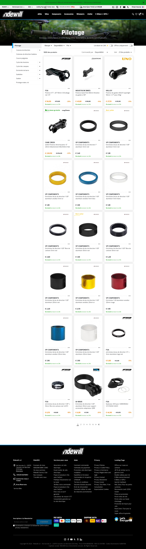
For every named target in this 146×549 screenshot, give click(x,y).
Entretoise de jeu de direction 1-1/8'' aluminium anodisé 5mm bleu (87, 198)
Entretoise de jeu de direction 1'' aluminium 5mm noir (86, 146)
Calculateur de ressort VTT (63, 497)
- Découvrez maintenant (92, 2)
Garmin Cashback (120, 482)
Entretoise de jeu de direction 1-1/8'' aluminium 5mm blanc (118, 198)
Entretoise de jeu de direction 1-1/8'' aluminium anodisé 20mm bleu (57, 353)
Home (67, 28)
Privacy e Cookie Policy (102, 468)
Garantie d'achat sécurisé (82, 485)
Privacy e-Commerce (101, 470)
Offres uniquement (121, 46)
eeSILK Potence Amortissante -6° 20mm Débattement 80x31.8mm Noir (57, 146)
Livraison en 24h (100, 46)
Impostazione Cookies (101, 489)
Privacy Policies (99, 465)
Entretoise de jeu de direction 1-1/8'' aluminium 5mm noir (118, 146)
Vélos (47, 14)
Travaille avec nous (40, 477)
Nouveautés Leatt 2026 (123, 489)
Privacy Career (99, 482)
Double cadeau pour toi (122, 475)
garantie (56, 494)
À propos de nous (39, 465)
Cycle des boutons (22, 62)
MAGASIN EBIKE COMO (40, 468)
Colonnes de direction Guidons (26, 54)
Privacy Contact (99, 477)
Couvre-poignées (22, 58)
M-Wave (79, 402)
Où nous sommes (39, 470)
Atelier (89, 14)
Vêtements (80, 14)
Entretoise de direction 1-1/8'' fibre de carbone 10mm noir (118, 249)
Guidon (18, 78)
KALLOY (109, 91)
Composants (56, 14)
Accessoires (69, 14)
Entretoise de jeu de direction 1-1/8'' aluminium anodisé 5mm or (57, 198)
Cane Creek (50, 142)
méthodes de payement (82, 468)
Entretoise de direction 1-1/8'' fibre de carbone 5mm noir (57, 249)
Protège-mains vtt (22, 83)
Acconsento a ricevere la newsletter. (32, 527)
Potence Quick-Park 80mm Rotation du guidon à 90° (87, 94)
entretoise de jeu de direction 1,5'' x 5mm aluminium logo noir (117, 353)
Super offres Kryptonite (122, 513)
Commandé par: (87, 52)
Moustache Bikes (83, 91)
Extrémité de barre (22, 70)
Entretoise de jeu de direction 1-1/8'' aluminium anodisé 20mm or (87, 301)
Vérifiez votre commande (62, 485)
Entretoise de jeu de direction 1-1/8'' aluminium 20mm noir (57, 301)
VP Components (82, 142)
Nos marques (37, 475)
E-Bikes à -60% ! (102, 14)
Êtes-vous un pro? (60, 492)
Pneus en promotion (121, 494)
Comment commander (81, 465)
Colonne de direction (23, 50)
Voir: (115, 52)
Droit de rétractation (81, 487)
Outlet (117, 492)
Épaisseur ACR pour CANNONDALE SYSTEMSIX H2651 (117, 405)
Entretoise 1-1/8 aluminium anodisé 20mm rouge (117, 301)
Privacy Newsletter (100, 480)
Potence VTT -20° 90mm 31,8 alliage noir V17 (57, 94)
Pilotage (78, 28)
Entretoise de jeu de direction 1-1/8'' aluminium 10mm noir (87, 249)
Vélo (72, 28)
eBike (40, 14)
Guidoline (19, 74)
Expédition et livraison (81, 475)
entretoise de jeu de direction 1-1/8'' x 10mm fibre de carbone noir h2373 (57, 405)
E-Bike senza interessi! (122, 477)
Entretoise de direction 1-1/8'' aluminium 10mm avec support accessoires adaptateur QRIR (86, 406)
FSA (46, 91)
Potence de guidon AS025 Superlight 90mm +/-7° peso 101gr (118, 94)
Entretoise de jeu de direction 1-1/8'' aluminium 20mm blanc (87, 353)
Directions (19, 471)
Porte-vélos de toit (121, 497)
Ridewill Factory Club (40, 473)
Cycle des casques (22, 66)
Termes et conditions (81, 482)
